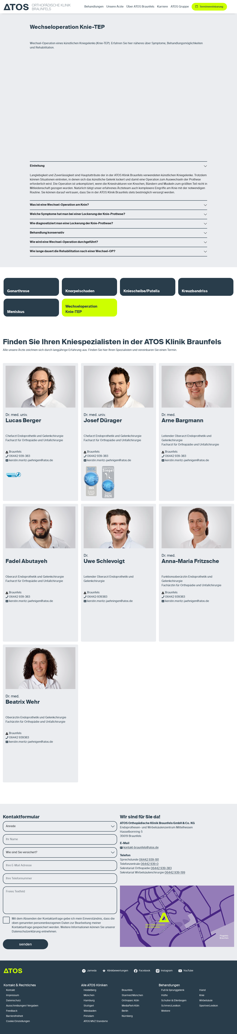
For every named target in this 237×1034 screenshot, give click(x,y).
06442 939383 (175, 597)
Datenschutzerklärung (26, 931)
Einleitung (37, 166)
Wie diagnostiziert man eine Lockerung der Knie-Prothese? (71, 223)
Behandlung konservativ (47, 232)
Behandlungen (169, 985)
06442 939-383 (19, 456)
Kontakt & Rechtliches (20, 985)
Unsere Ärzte (115, 6)
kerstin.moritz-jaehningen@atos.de (110, 601)
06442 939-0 (150, 864)
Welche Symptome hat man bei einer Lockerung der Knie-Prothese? (77, 214)
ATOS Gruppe (180, 6)
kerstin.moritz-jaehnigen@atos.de (31, 460)
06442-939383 (97, 597)
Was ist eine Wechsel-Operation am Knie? (59, 205)
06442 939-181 (149, 859)
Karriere (162, 6)
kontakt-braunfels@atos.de (141, 847)
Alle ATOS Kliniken (94, 985)
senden (25, 944)
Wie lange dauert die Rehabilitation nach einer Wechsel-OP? (72, 251)
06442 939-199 (175, 872)
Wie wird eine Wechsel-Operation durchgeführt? (64, 242)
